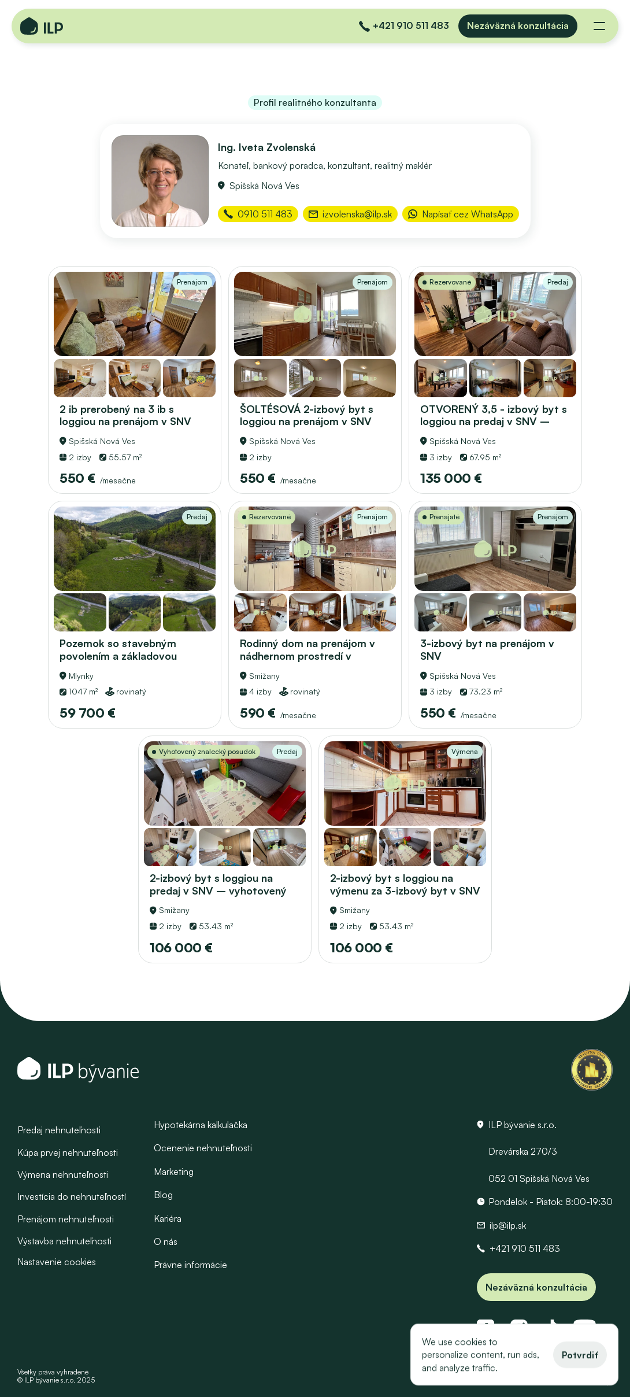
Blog (163, 1194)
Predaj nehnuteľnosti (59, 1130)
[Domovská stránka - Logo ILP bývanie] (41, 26)
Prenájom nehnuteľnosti (65, 1218)
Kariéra (167, 1218)
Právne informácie (190, 1264)
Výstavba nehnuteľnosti (64, 1241)
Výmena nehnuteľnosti (62, 1174)
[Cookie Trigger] (56, 1261)
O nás (165, 1241)
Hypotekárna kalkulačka (200, 1124)
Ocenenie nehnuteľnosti (203, 1148)
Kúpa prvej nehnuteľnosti (67, 1152)
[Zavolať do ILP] (404, 26)
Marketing (174, 1171)
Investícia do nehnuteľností (71, 1196)
